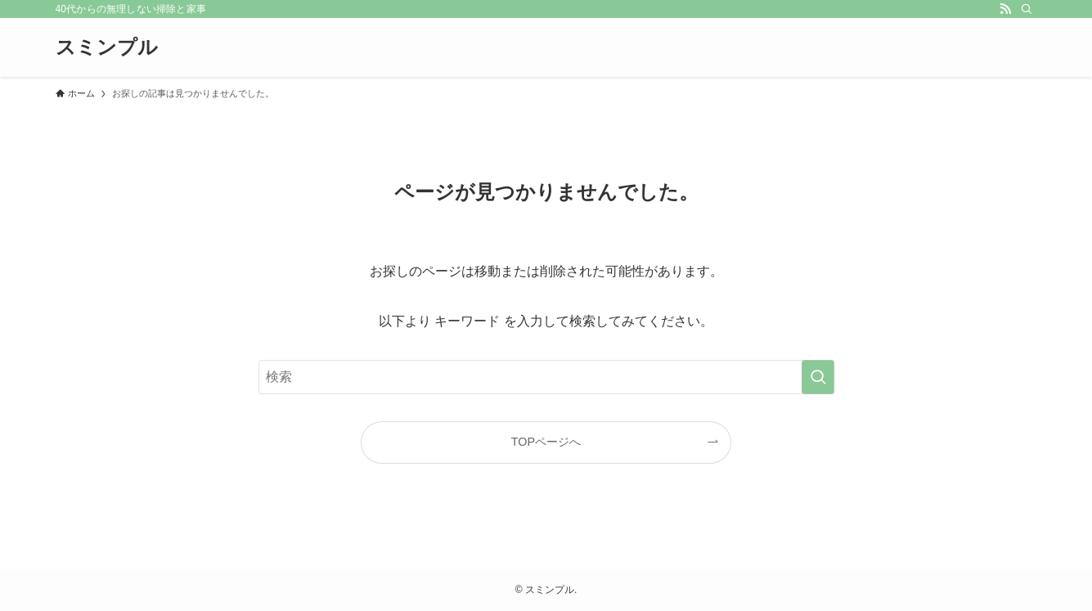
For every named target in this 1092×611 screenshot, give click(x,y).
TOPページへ (546, 441)
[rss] (1005, 9)
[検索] (1026, 9)
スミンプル (107, 47)
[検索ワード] (546, 377)
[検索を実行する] (818, 377)
